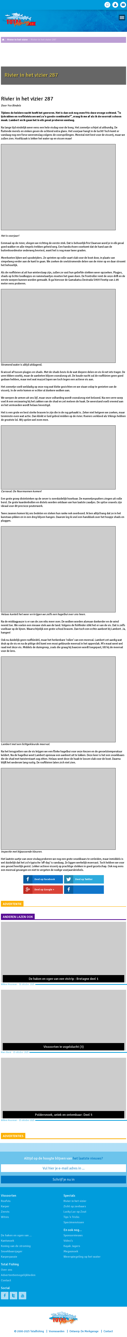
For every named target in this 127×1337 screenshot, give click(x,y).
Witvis (5, 1217)
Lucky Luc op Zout (75, 1212)
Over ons (6, 1270)
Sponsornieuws (73, 1235)
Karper (5, 1206)
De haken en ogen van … (16, 1235)
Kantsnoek (7, 1241)
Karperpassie (9, 1257)
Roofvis (5, 1201)
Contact (6, 1280)
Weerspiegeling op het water (82, 1257)
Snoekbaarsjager (11, 1251)
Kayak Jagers (72, 1246)
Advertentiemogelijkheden (18, 1275)
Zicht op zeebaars (75, 1206)
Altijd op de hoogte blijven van (63, 1158)
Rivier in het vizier (17, 39)
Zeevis (5, 1212)
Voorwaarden (56, 1331)
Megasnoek (71, 1251)
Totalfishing (37, 1331)
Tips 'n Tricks (71, 1217)
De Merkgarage (90, 1331)
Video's (68, 1241)
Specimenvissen (74, 1222)
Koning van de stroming (16, 1246)
